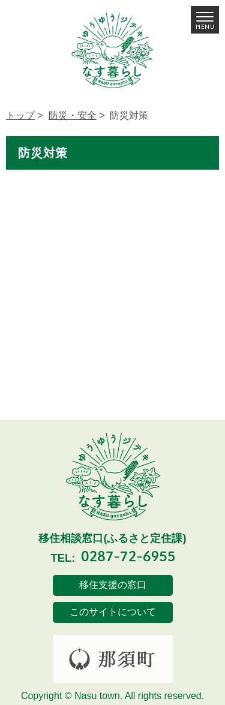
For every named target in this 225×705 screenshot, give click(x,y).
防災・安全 (73, 115)
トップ (20, 115)
